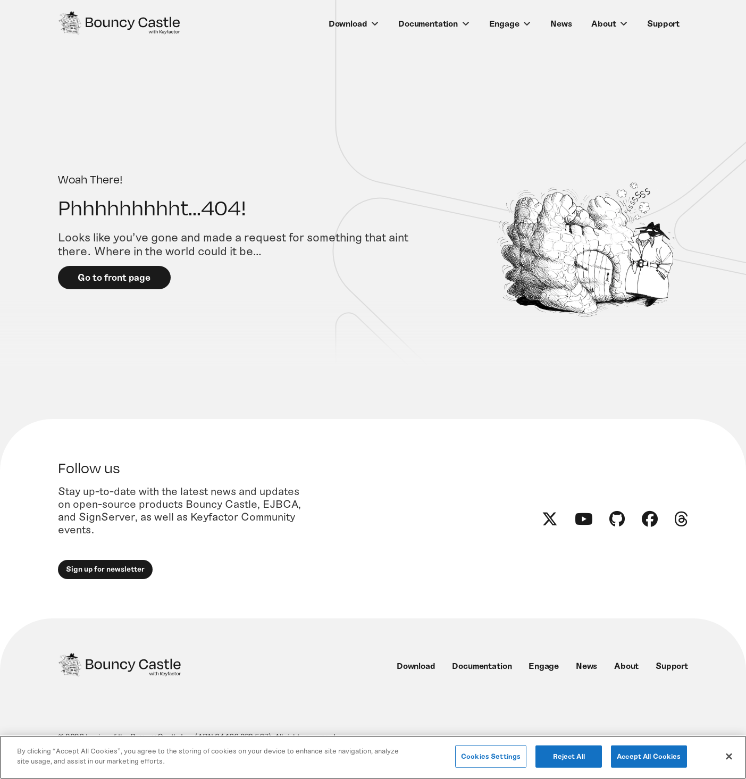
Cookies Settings (491, 756)
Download (348, 24)
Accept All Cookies (649, 756)
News (561, 24)
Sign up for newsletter (105, 575)
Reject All (569, 756)
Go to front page (116, 281)
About (603, 24)
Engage (504, 24)
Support (663, 24)
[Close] (729, 756)
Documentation (428, 24)
